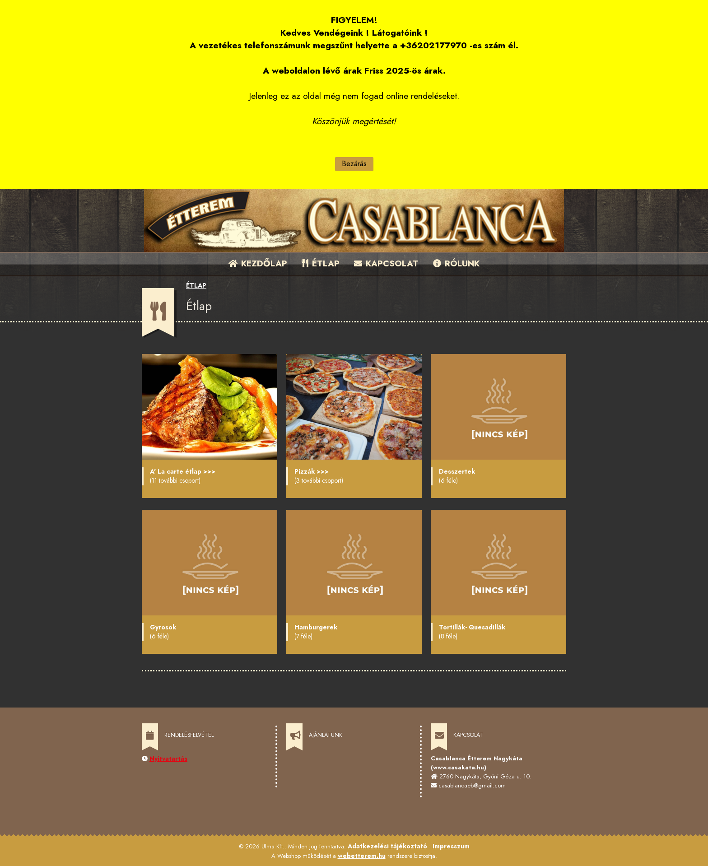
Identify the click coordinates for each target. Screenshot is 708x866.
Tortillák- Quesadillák (472, 627)
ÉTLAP (321, 263)
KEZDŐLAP (257, 263)
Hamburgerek (315, 627)
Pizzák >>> (311, 471)
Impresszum (451, 846)
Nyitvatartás (168, 758)
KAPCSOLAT (386, 263)
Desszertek (457, 471)
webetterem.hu (362, 855)
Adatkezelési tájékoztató (387, 846)
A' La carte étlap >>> (182, 471)
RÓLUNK (456, 263)
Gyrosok (163, 627)
